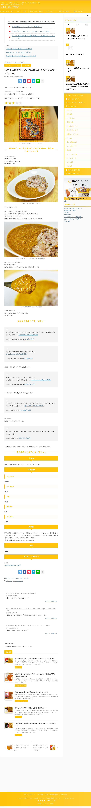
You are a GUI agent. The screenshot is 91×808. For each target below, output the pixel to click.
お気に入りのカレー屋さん (36, 11)
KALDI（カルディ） (18, 571)
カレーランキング (21, 11)
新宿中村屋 (70, 160)
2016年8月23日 (28, 376)
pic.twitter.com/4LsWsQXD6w (44, 346)
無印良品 (69, 153)
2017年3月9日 (27, 350)
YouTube (66, 255)
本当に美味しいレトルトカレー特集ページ (24, 26)
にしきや (69, 149)
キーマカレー (17, 568)
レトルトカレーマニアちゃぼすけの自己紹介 (47, 796)
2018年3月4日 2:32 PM (11, 602)
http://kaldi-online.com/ (11, 556)
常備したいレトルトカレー (7, 11)
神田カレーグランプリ (73, 171)
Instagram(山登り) (69, 245)
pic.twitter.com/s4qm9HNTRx (39, 372)
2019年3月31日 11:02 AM (12, 617)
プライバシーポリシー (29, 796)
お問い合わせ (64, 796)
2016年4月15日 (24, 401)
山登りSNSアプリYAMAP (71, 253)
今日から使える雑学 (64, 11)
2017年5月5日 (28, 334)
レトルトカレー (50, 11)
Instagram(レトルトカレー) (71, 243)
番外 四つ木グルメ (78, 11)
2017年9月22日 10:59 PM (12, 585)
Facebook (67, 249)
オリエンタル (71, 157)
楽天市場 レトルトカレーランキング (17, 45)
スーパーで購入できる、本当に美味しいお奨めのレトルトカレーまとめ (33, 35)
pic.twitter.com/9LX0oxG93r (27, 330)
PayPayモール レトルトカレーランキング (18, 51)
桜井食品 (69, 200)
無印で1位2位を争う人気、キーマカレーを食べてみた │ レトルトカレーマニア (28, 615)
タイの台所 (70, 197)
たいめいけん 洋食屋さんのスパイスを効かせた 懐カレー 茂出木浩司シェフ (77, 127)
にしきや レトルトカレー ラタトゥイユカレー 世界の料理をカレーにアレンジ (44, 672)
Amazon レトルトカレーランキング (16, 48)
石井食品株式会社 (72, 179)
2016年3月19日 (24, 429)
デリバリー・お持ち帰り (73, 77)
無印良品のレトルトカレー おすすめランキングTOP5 (28, 30)
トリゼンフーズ (71, 193)
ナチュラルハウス (72, 182)
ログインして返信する (51, 591)
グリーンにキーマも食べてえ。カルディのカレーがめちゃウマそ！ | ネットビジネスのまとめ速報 (31, 599)
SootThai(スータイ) (72, 168)
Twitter (66, 247)
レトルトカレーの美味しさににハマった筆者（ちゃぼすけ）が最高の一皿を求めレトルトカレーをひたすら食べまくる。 (45, 799)
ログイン (21, 635)
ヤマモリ (69, 175)
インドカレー (9, 568)
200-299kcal (9, 571)
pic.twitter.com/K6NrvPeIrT (33, 397)
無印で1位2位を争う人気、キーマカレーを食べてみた (21, 583)
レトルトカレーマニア (10, 7)
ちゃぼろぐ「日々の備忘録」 (72, 251)
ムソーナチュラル (72, 190)
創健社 (69, 186)
